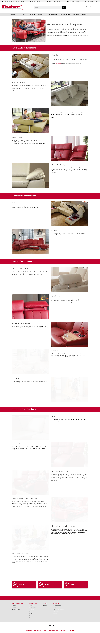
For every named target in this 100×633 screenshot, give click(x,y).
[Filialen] (15, 584)
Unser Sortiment (33, 603)
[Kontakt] (41, 584)
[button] (19, 609)
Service (45, 603)
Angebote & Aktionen (17, 603)
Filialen (21, 584)
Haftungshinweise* (16, 609)
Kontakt (47, 584)
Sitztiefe (14, 87)
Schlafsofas (58, 63)
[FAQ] (67, 584)
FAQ (72, 584)
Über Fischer (56, 603)
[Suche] (64, 7)
